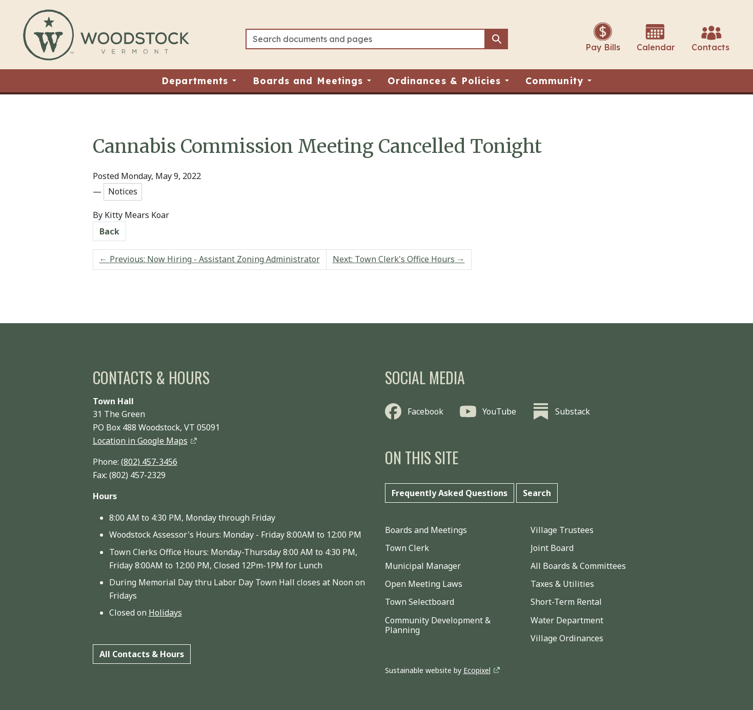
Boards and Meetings (426, 530)
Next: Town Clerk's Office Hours (399, 259)
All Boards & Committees (578, 565)
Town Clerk (407, 548)
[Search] (366, 39)
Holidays (165, 612)
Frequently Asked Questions (449, 493)
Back (109, 231)
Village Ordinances (567, 638)
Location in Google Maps (140, 440)
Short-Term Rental (566, 601)
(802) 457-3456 (149, 461)
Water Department (567, 620)
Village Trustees (562, 530)
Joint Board (552, 548)
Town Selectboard (419, 601)
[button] (199, 80)
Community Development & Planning (438, 625)
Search (537, 493)
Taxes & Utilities (562, 583)
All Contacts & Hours (141, 654)
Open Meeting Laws (423, 583)
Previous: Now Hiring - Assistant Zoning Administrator (209, 259)
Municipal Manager (423, 565)
